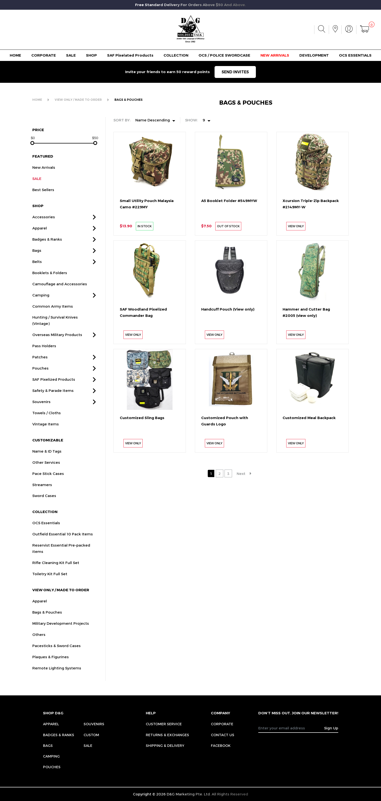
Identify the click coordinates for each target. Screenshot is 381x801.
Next (241, 473)
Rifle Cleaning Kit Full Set (55, 569)
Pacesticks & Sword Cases (56, 652)
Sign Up (331, 728)
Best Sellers (43, 196)
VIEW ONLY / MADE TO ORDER (78, 99)
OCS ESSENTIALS (355, 55)
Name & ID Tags (46, 457)
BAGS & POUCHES (128, 99)
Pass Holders (44, 352)
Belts (37, 268)
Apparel (39, 234)
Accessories (43, 223)
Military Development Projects (60, 630)
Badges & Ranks (47, 246)
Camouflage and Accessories (59, 290)
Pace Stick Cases (48, 480)
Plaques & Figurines (50, 663)
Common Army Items (52, 313)
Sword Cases (44, 502)
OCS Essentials (46, 529)
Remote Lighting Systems (56, 674)
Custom (91, 735)
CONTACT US (222, 735)
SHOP (91, 55)
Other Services (46, 469)
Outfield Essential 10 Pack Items (62, 541)
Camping (40, 301)
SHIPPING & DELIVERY (165, 745)
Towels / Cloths (46, 419)
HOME (15, 55)
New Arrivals (43, 174)
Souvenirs (41, 408)
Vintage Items (45, 430)
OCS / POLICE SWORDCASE (224, 55)
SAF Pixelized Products (53, 386)
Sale (88, 745)
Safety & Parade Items (53, 397)
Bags (36, 257)
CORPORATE (43, 55)
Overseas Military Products (57, 341)
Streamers (42, 491)
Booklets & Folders (49, 279)
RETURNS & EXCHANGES (167, 735)
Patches (40, 363)
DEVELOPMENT (314, 55)
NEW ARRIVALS (274, 55)
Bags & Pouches (47, 618)
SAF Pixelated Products (130, 55)
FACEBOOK (221, 745)
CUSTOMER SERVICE (164, 724)
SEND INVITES (235, 72)
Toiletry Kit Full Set (49, 580)
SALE (71, 55)
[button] (94, 223)
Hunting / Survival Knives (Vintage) (55, 327)
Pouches (40, 374)
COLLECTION (176, 55)
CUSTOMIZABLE (47, 446)
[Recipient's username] (291, 728)
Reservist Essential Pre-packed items (61, 554)
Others (38, 641)
